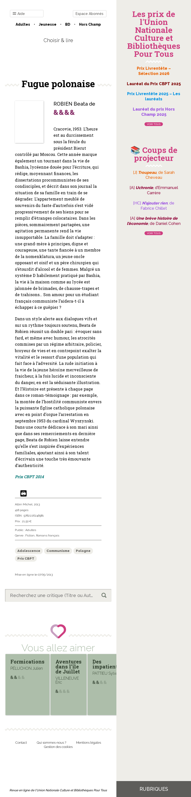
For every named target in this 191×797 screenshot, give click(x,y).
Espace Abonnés (89, 14)
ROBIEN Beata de (74, 104)
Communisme (58, 551)
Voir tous (153, 124)
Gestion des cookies (58, 747)
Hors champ (90, 24)
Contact (21, 742)
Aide (19, 14)
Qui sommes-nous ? (51, 742)
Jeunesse (47, 24)
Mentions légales (88, 742)
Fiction (30, 535)
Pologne (83, 551)
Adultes (23, 24)
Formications (27, 661)
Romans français (47, 535)
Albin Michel (23, 504)
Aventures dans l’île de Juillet (68, 666)
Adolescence (28, 551)
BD (67, 24)
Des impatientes (108, 664)
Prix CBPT (25, 558)
